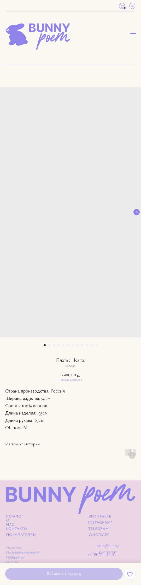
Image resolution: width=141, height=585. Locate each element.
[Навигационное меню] (133, 33)
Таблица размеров (70, 380)
